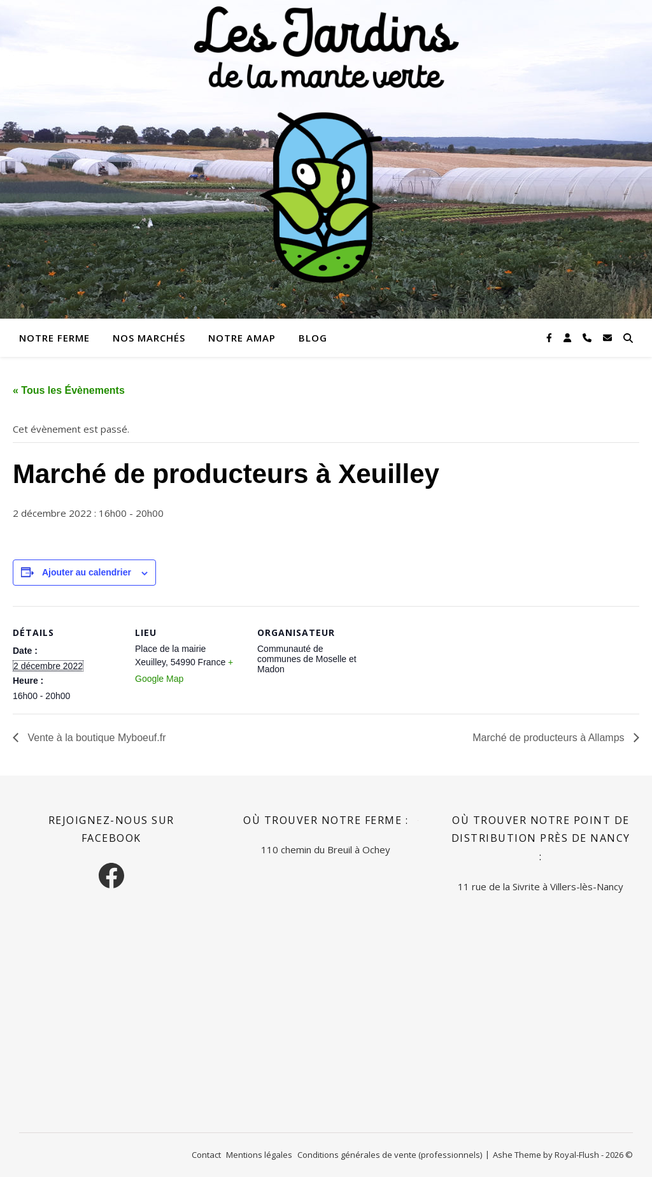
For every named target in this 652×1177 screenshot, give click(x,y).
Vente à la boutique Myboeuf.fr (95, 737)
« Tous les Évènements (69, 390)
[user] (568, 337)
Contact (206, 1154)
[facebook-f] (550, 337)
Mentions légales (259, 1154)
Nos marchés (149, 337)
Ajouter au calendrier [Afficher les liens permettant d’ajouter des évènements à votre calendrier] (86, 572)
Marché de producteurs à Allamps (549, 737)
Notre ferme (54, 337)
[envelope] (607, 337)
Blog (313, 337)
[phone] (588, 337)
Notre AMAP (242, 337)
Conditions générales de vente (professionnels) (389, 1154)
